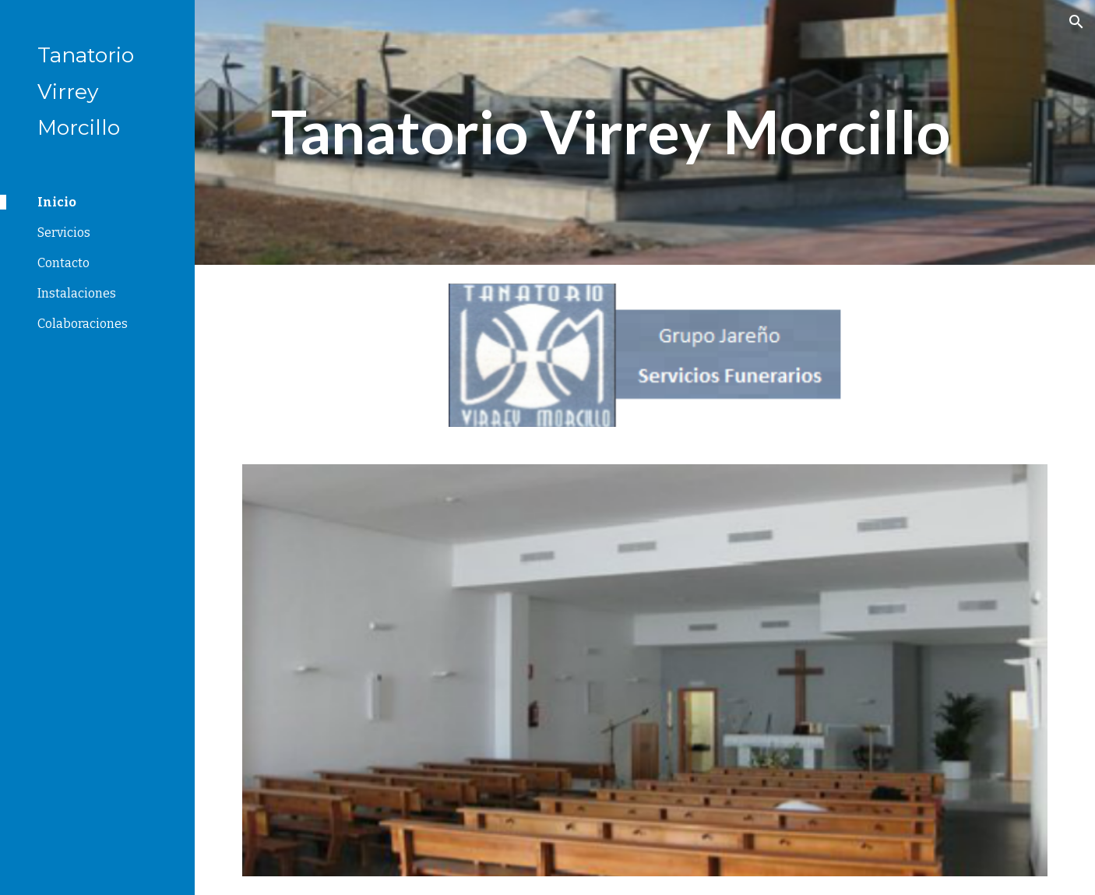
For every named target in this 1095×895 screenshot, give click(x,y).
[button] (1076, 22)
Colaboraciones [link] (82, 323)
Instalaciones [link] (76, 293)
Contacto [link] (63, 262)
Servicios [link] (63, 232)
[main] (610, 132)
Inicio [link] (56, 202)
